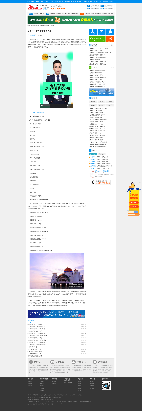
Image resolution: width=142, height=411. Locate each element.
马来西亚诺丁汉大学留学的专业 (37, 344)
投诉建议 (92, 388)
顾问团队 (42, 381)
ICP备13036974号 (58, 404)
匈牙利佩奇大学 (32, 347)
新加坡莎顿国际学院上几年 (97, 55)
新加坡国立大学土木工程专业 (97, 61)
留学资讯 (76, 13)
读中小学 (73, 1)
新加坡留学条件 (74, 395)
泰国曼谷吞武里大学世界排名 (97, 126)
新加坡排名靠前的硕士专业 (97, 86)
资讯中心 (43, 25)
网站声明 (92, 381)
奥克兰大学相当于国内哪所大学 (98, 142)
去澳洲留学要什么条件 (34, 353)
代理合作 (42, 388)
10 (83, 316)
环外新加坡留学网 (38, 7)
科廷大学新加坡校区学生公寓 (97, 77)
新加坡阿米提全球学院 (95, 73)
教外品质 (92, 154)
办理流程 (101, 154)
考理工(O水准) (59, 1)
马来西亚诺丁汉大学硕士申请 (36, 329)
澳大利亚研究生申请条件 (96, 140)
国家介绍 (36, 13)
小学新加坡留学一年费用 (35, 349)
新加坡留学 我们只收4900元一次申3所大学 (99, 39)
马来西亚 (101, 102)
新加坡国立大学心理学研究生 (97, 64)
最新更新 (92, 386)
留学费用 (86, 1)
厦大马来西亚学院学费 (95, 117)
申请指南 (99, 13)
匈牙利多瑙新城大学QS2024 (97, 128)
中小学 (79, 390)
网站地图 (105, 1)
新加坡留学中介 (50, 395)
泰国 (110, 102)
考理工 (79, 386)
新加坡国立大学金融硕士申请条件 (98, 48)
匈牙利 (93, 105)
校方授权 (30, 386)
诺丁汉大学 (39, 39)
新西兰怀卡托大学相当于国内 (97, 146)
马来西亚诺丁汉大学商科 (35, 324)
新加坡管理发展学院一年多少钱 (98, 108)
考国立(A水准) (50, 1)
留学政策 (92, 1)
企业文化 (30, 383)
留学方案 (80, 379)
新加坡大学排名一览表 (95, 110)
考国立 (79, 388)
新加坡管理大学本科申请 (96, 50)
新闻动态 (49, 25)
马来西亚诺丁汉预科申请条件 (36, 326)
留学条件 (79, 1)
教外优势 (110, 41)
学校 (69, 13)
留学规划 (87, 13)
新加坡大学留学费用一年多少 (97, 82)
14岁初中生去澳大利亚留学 (97, 135)
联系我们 (111, 1)
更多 (112, 45)
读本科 (37, 1)
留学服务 (110, 34)
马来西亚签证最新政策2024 (97, 115)
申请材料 (64, 13)
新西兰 (110, 105)
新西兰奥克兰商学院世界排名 (97, 144)
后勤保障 (102, 362)
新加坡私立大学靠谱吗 (95, 79)
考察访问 (42, 383)
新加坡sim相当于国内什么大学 (97, 84)
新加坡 (93, 102)
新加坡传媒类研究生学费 (35, 356)
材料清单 (54, 383)
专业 (72, 13)
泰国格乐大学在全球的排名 (97, 121)
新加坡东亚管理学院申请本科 (97, 57)
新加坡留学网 (30, 1)
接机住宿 (110, 13)
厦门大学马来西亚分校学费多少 (98, 119)
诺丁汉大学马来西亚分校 (37, 112)
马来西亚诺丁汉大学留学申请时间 (37, 335)
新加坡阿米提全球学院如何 (97, 70)
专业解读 (93, 13)
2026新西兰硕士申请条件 (35, 351)
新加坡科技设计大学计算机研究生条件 (100, 52)
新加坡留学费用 (63, 395)
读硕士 (43, 1)
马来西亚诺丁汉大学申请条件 (36, 333)
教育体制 (42, 13)
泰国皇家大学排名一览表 (96, 124)
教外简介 (30, 381)
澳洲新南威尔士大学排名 (96, 137)
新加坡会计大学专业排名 (96, 112)
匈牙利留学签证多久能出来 (97, 131)
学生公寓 (98, 1)
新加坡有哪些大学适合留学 (97, 75)
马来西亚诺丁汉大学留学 (35, 331)
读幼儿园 (67, 1)
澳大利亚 (101, 105)
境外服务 (42, 386)
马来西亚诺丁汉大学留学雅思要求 (37, 340)
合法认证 (38, 362)
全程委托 (81, 362)
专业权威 (59, 362)
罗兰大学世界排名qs (95, 133)
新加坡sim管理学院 (94, 59)
